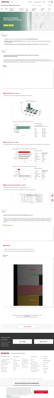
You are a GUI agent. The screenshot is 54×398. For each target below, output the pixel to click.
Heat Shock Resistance (34, 368)
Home (2, 8)
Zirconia (14, 361)
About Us (49, 9)
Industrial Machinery (4, 360)
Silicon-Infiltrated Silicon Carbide (25, 364)
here (21, 391)
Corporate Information (37, 1)
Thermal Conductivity (34, 367)
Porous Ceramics (24, 365)
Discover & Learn (43, 9)
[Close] (52, 392)
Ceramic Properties (34, 356)
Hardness (32, 359)
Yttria (14, 371)
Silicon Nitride (15, 363)
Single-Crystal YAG (24, 359)
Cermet (14, 369)
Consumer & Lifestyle (4, 371)
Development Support (34, 9)
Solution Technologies (27, 326)
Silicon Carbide (15, 364)
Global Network (45, 368)
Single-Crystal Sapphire (16, 360)
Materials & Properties (12, 9)
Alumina (5, 25)
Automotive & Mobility (4, 367)
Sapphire (11, 25)
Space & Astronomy (4, 370)
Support (44, 1)
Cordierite (14, 368)
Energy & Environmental (4, 364)
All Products (30, 1)
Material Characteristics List (25, 368)
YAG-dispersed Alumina (25, 360)
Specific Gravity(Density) (34, 364)
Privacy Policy (8, 395)
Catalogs (22, 341)
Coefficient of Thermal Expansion (35, 365)
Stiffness (32, 360)
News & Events (45, 366)
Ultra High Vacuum (3, 368)
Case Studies (27, 9)
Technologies (21, 8)
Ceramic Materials (16, 356)
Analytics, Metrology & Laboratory (6, 361)
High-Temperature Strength (34, 363)
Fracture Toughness (33, 361)
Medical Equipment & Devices (5, 363)
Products (6, 8)
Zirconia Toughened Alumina (16, 366)
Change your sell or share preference (13, 396)
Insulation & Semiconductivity (35, 370)
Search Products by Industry (5, 356)
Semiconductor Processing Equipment (6, 359)
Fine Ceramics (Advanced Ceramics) (13, 378)
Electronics (2, 365)
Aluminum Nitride (24, 361)
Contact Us (43, 341)
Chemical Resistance (34, 371)
